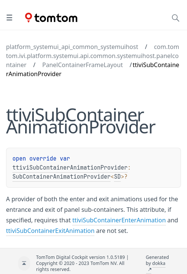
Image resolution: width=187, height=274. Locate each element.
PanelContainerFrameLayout (82, 65)
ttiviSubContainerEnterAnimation (119, 220)
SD (117, 177)
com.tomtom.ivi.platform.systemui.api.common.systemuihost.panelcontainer (92, 56)
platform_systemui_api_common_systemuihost (72, 47)
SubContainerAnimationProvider (61, 177)
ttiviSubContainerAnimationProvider (70, 167)
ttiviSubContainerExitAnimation (50, 231)
